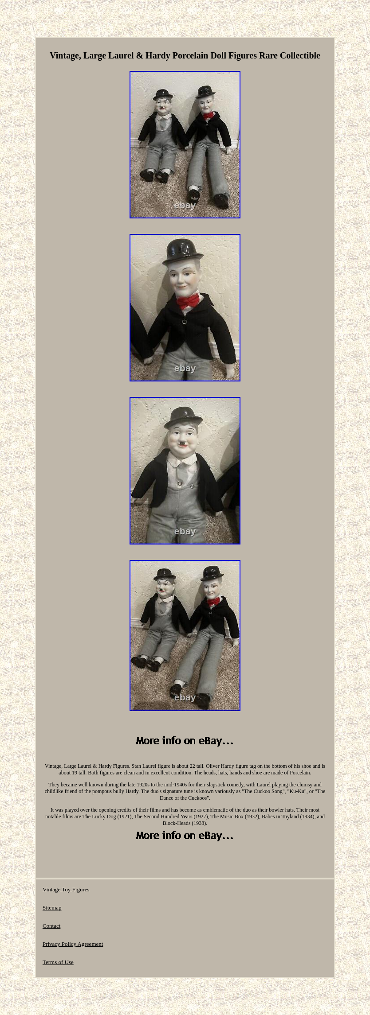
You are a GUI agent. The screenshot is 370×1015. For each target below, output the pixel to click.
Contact (51, 925)
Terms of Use (58, 962)
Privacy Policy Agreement (73, 944)
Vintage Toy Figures (66, 889)
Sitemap (52, 907)
